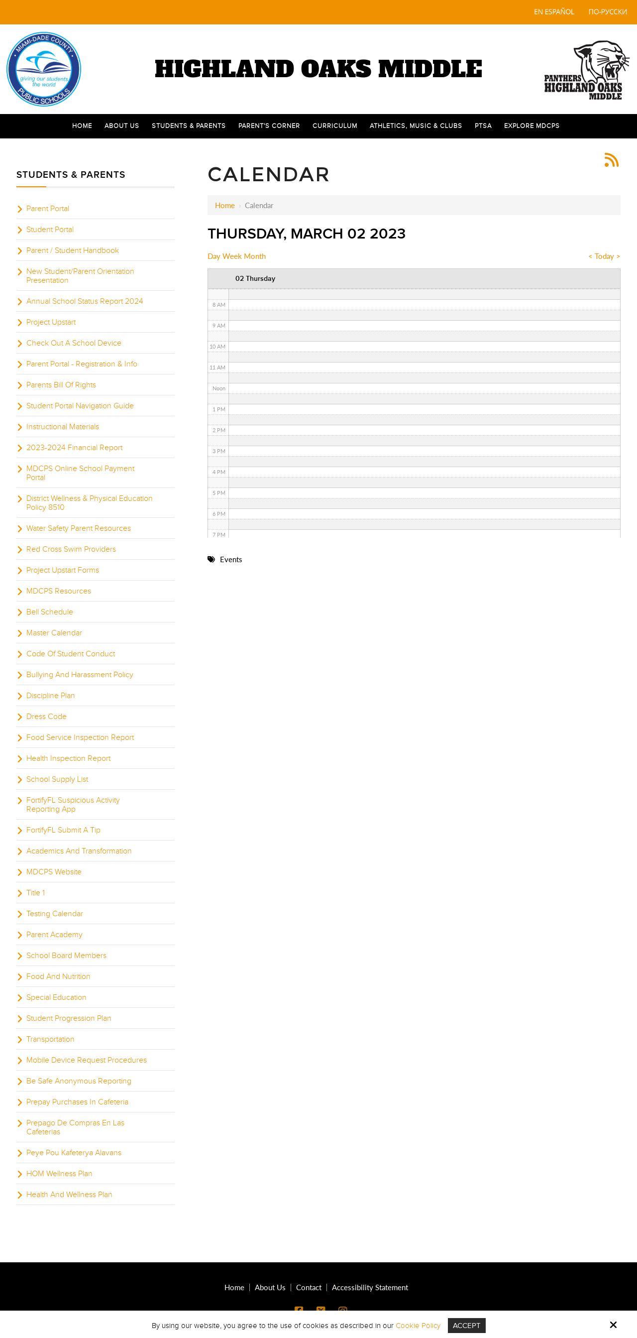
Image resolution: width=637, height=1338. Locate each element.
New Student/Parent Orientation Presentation (80, 276)
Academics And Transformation (79, 851)
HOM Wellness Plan (59, 1173)
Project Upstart (51, 322)
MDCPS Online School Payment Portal (80, 473)
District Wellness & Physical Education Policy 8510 (89, 503)
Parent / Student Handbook (72, 250)
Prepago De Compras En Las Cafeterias (75, 1127)
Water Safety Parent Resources (78, 528)
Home (225, 205)
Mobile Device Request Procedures (86, 1060)
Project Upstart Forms (62, 570)
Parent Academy (54, 934)
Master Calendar (54, 632)
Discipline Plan (50, 695)
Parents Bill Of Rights (61, 384)
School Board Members (66, 955)
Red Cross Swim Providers (71, 549)
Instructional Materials (62, 426)
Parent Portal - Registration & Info (81, 364)
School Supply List (57, 779)
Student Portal (50, 229)
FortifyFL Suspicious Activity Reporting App (73, 805)
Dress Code (46, 716)
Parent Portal (47, 208)
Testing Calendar (54, 913)
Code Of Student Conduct (70, 653)
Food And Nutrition (58, 976)
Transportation (50, 1039)
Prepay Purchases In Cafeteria (77, 1101)
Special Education (56, 997)
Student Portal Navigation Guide (80, 405)
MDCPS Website (54, 871)
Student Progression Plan (68, 1018)
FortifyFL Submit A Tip (63, 830)
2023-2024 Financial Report (74, 447)
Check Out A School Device (73, 343)
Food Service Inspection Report (80, 737)
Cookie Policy (418, 1326)
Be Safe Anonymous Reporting (78, 1081)
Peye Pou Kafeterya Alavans (73, 1152)
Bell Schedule (49, 612)
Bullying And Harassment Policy (79, 674)
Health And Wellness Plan (69, 1194)
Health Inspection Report (68, 758)
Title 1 (35, 892)
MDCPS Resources (58, 591)
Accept (467, 1326)
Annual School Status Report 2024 (84, 301)
